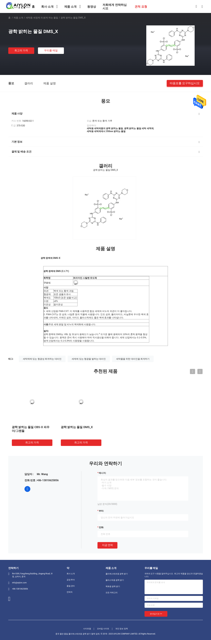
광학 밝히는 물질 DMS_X (77, 427)
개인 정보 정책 (121, 629)
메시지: (102, 473)
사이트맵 (87, 629)
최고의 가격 (21, 50)
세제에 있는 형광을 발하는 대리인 (89, 359)
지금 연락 (107, 545)
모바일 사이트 (103, 629)
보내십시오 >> (156, 614)
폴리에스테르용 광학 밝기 (117, 574)
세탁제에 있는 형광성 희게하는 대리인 (42, 359)
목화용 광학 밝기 (113, 586)
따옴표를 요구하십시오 (185, 83)
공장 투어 (71, 580)
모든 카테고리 (112, 592)
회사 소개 (71, 574)
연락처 (69, 592)
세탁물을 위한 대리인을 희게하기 (133, 359)
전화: (101, 527)
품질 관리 (71, 586)
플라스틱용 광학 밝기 (115, 580)
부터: (101, 511)
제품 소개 (18, 17)
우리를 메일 (51, 50)
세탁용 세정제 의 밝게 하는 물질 (42, 17)
